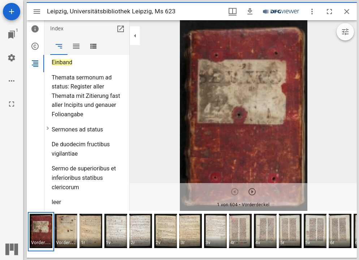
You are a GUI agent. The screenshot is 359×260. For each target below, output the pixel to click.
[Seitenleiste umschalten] (37, 11)
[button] (41, 232)
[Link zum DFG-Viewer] (281, 11)
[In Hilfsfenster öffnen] (120, 29)
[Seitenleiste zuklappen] (135, 35)
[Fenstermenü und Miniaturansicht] (232, 11)
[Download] (250, 11)
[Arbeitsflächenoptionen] (11, 81)
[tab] (35, 29)
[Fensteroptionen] (312, 11)
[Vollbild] (11, 104)
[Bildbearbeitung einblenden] (345, 31)
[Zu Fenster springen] (11, 34)
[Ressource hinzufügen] (11, 11)
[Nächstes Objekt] (252, 191)
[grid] (192, 234)
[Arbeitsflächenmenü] (11, 57)
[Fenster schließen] (346, 11)
